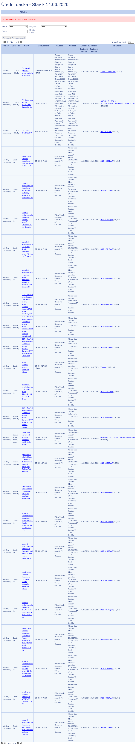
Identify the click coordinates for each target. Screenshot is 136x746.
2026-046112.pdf (107, 580)
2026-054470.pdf (107, 304)
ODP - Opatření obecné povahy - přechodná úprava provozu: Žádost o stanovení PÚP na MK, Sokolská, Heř (27, 304)
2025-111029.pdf (107, 392)
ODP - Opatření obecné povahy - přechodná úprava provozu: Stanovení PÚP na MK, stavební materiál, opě (27, 326)
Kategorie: (33, 27)
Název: (4, 31)
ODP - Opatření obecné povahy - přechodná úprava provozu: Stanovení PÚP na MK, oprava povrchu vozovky (27, 417)
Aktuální (23, 12)
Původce (59, 46)
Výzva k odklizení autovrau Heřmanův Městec (25, 367)
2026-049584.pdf (107, 727)
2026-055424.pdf (107, 326)
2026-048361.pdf (107, 161)
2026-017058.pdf (107, 220)
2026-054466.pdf (107, 417)
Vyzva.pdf (104, 367)
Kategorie (15, 46)
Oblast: (4, 27)
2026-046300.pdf (107, 639)
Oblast (6, 46)
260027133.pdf (106, 132)
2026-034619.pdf (107, 551)
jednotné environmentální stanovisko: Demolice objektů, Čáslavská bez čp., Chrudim (27, 220)
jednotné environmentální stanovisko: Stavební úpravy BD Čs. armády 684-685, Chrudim (27, 668)
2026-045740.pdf (107, 610)
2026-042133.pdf (107, 190)
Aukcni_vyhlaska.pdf (108, 72)
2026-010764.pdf (107, 522)
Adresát (72, 46)
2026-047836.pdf (107, 668)
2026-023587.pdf (107, 463)
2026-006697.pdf (107, 492)
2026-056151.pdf (107, 347)
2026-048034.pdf (107, 698)
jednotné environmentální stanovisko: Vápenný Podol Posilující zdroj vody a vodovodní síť (27, 551)
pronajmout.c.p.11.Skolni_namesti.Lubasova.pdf (118, 437)
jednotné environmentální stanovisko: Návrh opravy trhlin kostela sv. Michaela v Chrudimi (27, 727)
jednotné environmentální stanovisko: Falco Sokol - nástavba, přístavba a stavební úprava (27, 190)
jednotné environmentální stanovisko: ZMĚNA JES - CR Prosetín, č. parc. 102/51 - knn (27, 610)
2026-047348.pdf (107, 249)
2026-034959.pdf (107, 278)
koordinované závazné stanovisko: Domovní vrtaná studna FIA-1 (27, 161)
